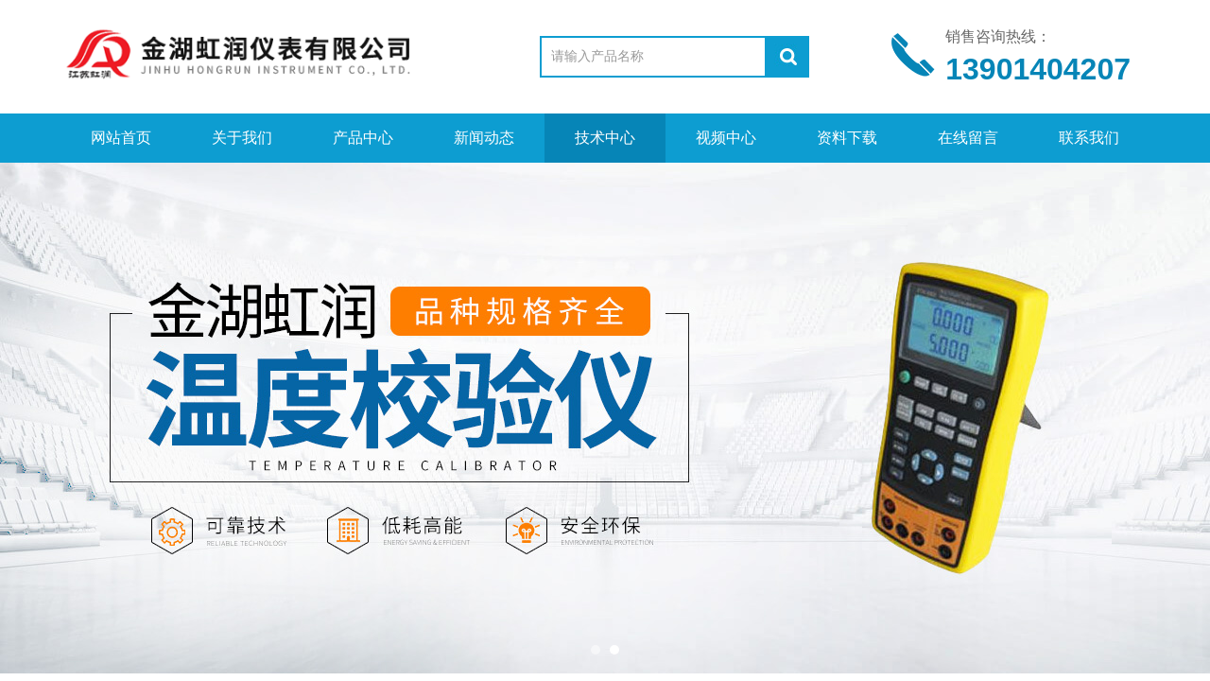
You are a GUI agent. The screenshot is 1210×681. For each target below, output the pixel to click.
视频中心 (726, 138)
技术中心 (605, 138)
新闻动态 (484, 138)
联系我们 (1089, 138)
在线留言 (968, 138)
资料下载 (847, 138)
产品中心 (363, 138)
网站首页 (121, 138)
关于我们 (242, 138)
